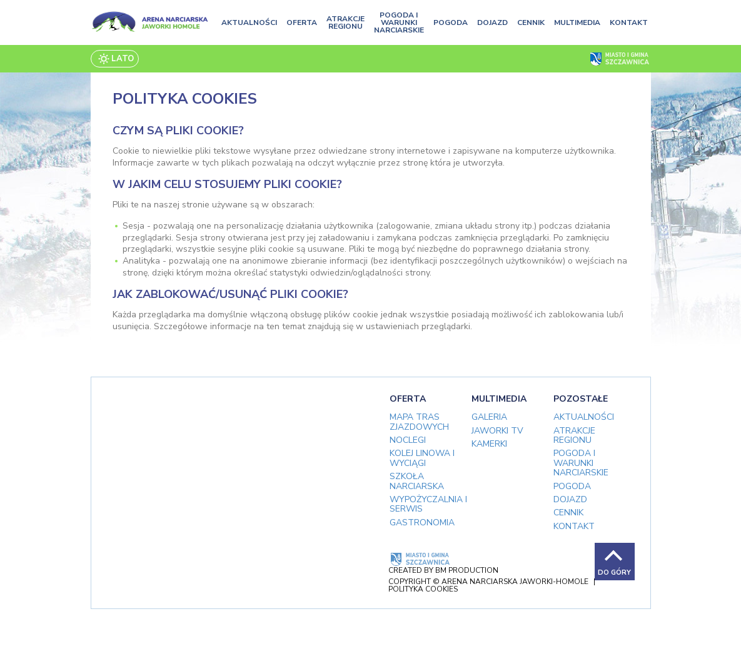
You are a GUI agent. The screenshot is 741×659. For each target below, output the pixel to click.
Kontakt (629, 22)
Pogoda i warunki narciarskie (399, 22)
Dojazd (492, 22)
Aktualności (249, 22)
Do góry (614, 572)
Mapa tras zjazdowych (419, 421)
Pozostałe (580, 399)
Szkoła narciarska (417, 481)
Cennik (531, 22)
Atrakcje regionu (345, 22)
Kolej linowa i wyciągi (422, 457)
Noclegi (408, 440)
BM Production (466, 570)
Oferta (301, 22)
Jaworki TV (497, 431)
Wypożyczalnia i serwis (428, 504)
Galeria (489, 417)
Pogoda (450, 22)
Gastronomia (422, 522)
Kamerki (489, 444)
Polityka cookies (423, 589)
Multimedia (577, 22)
